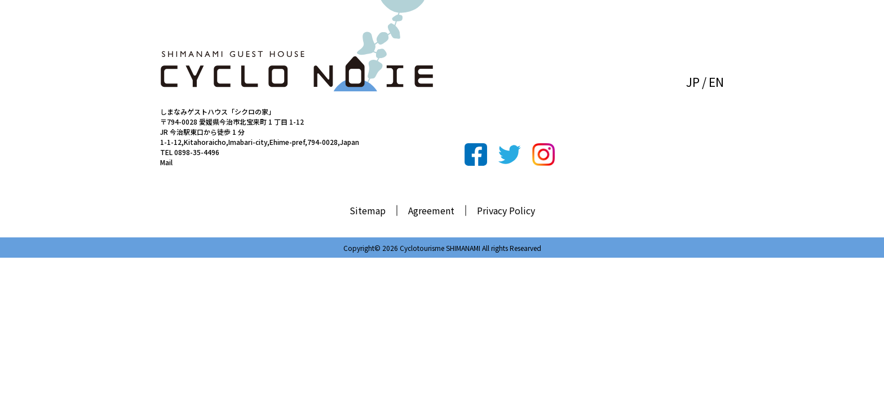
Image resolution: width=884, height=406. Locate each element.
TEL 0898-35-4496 (189, 152)
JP (693, 82)
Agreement (431, 210)
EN (716, 82)
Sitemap (368, 210)
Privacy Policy (506, 210)
